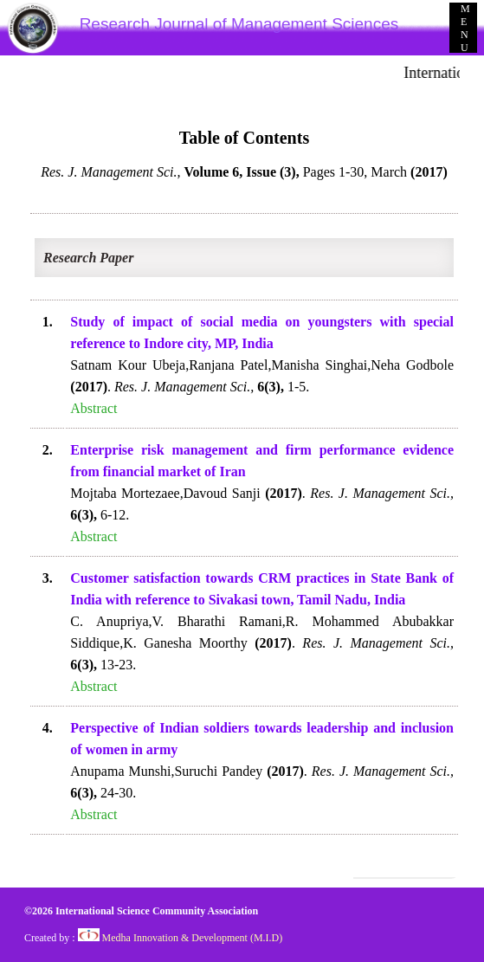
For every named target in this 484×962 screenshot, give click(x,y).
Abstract (93, 408)
